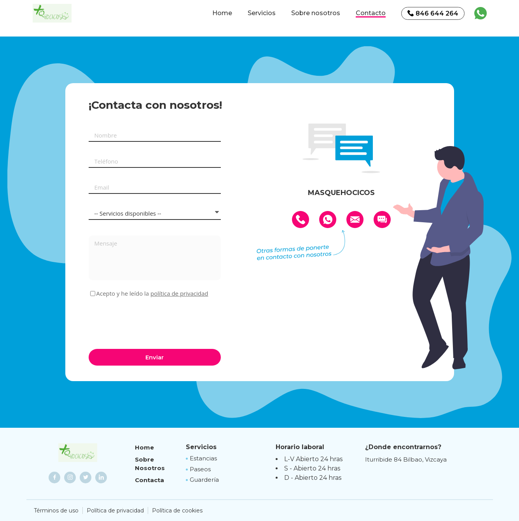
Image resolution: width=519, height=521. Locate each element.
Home (222, 13)
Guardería (204, 479)
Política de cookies (177, 510)
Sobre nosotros (315, 13)
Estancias (203, 458)
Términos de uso (56, 510)
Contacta (149, 480)
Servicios (262, 13)
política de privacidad (179, 293)
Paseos (200, 469)
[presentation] (148, 322)
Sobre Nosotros (150, 464)
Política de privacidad (115, 510)
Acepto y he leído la (152, 293)
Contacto (371, 13)
